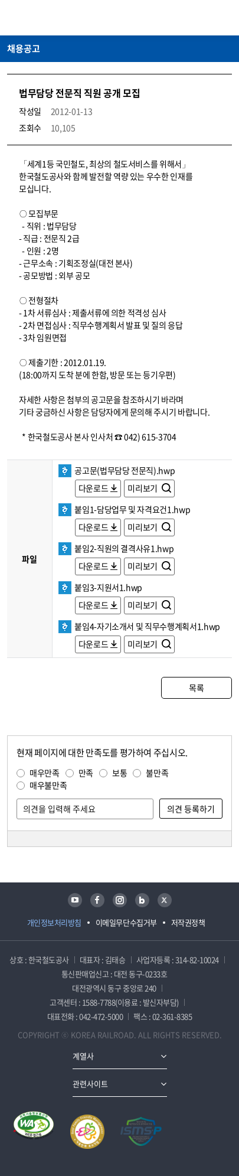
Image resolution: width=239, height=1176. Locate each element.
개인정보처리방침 (54, 922)
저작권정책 (188, 922)
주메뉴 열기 (225, 17)
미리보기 (143, 488)
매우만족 (45, 772)
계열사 (83, 1055)
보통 (119, 772)
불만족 (157, 772)
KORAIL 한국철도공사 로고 (53, 18)
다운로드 (93, 488)
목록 (196, 687)
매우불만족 (48, 785)
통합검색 (204, 17)
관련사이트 (90, 1083)
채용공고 (23, 48)
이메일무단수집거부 (126, 922)
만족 (85, 772)
